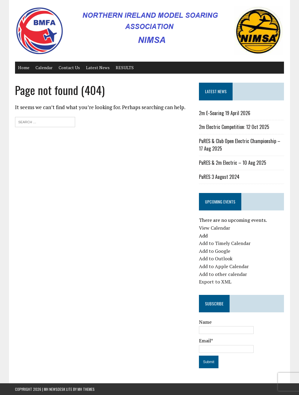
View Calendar (214, 228)
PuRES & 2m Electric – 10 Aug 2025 (232, 162)
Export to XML (215, 281)
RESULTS (125, 67)
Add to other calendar (223, 274)
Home (23, 67)
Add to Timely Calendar (225, 243)
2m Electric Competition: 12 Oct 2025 (234, 126)
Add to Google (214, 251)
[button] (203, 235)
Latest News (98, 67)
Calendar (44, 67)
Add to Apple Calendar (224, 266)
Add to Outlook (216, 258)
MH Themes (86, 389)
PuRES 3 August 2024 (219, 176)
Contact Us (69, 67)
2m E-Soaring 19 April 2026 (224, 113)
